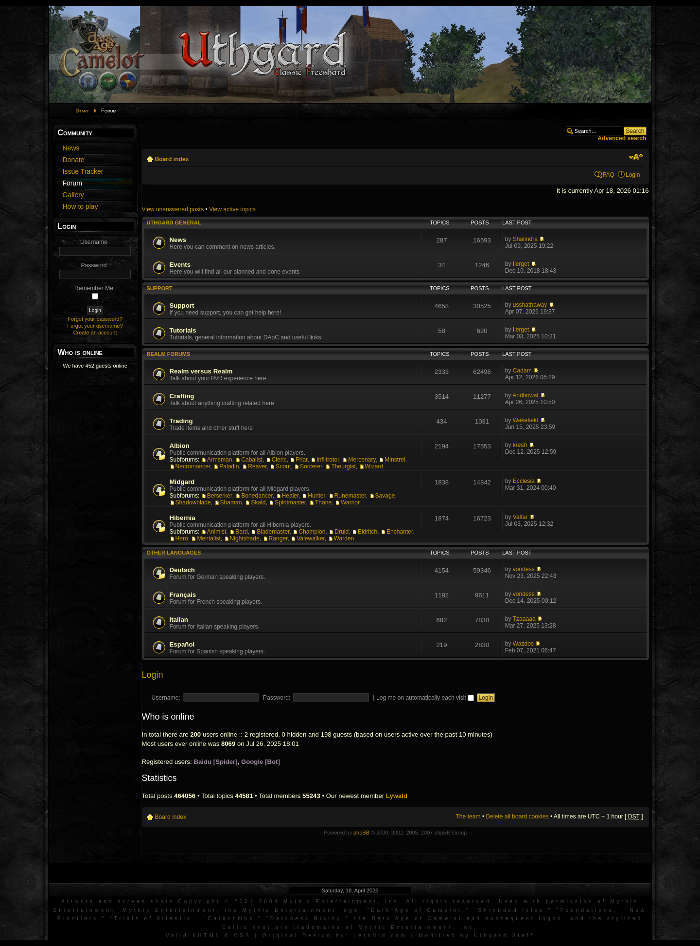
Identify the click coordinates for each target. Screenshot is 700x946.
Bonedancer (257, 495)
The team (467, 816)
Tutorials (183, 330)
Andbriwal (525, 395)
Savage (385, 495)
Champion (311, 531)
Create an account (95, 332)
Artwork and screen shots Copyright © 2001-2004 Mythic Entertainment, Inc (230, 901)
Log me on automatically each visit (425, 697)
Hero (181, 538)
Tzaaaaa (524, 618)
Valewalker (311, 538)
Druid (341, 531)
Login (633, 174)
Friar (301, 459)
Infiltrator (327, 459)
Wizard (374, 466)
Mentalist (208, 538)
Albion (180, 445)
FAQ (608, 174)
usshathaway (530, 304)
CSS (242, 935)
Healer (290, 495)
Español (182, 644)
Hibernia (182, 517)
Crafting (182, 396)
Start (82, 110)
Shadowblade (193, 502)
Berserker (219, 495)
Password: (276, 697)
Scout (283, 466)
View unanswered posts (173, 209)
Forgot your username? (94, 326)
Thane (323, 502)
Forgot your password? (95, 319)
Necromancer (192, 466)
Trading (181, 421)
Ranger (278, 538)
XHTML (206, 935)
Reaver (257, 466)
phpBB (361, 832)
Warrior (350, 502)
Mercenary (361, 459)
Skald (258, 502)
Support (160, 288)
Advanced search (621, 138)
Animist (217, 531)
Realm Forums (169, 354)
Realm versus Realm (201, 371)
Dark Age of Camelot (416, 910)
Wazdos (523, 643)
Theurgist (343, 466)
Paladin (229, 466)
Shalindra (525, 239)
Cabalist (251, 459)
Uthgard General (174, 222)
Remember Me (93, 288)
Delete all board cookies (517, 816)
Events (180, 264)
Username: (166, 697)
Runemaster (350, 495)
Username (93, 242)
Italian (179, 619)
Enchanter (399, 531)
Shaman (231, 502)
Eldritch (367, 531)
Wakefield (526, 420)
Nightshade (245, 538)
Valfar (520, 517)
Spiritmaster (290, 502)
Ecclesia (524, 481)
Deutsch (182, 570)
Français (183, 594)
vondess (524, 569)
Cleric (279, 459)
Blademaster (273, 531)
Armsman (219, 459)
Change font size (636, 156)
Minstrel (395, 459)
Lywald (396, 795)
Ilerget (521, 263)
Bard (241, 531)
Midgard (182, 481)
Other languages (174, 553)
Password (93, 265)
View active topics (232, 209)
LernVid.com (380, 935)
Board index (172, 159)
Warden (344, 538)
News (178, 239)
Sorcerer (311, 466)
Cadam (522, 370)
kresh (520, 445)
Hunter (316, 495)
